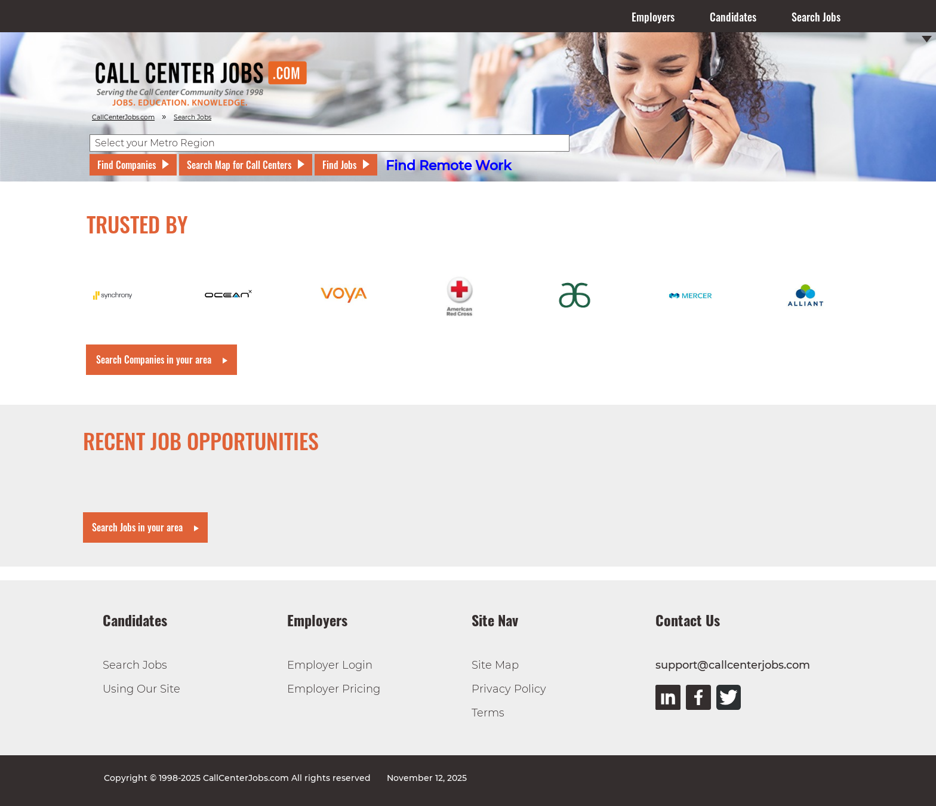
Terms (488, 712)
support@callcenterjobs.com (732, 665)
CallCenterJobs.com (123, 117)
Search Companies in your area (153, 359)
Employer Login (329, 665)
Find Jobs (339, 165)
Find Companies (126, 165)
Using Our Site (141, 689)
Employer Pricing (333, 689)
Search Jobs (816, 16)
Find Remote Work (449, 166)
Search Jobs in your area (137, 527)
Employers (653, 16)
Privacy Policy (509, 689)
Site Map (495, 665)
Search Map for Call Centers (239, 165)
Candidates (733, 16)
